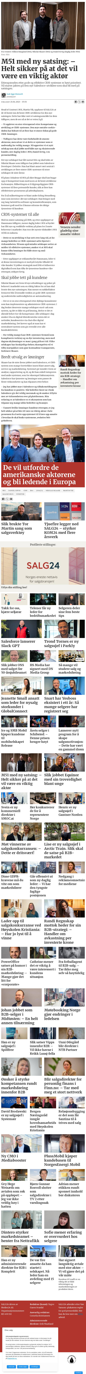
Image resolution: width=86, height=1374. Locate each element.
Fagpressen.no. (12, 1358)
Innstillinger (78, 1372)
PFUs (80, 1314)
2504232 (39, 491)
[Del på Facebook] (75, 102)
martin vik (68, 491)
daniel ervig (14, 491)
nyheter (20, 494)
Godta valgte (23, 1367)
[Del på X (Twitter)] (79, 102)
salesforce (7, 494)
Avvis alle (11, 1367)
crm (25, 491)
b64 (31, 491)
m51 (4, 491)
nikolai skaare (53, 491)
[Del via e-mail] (83, 102)
